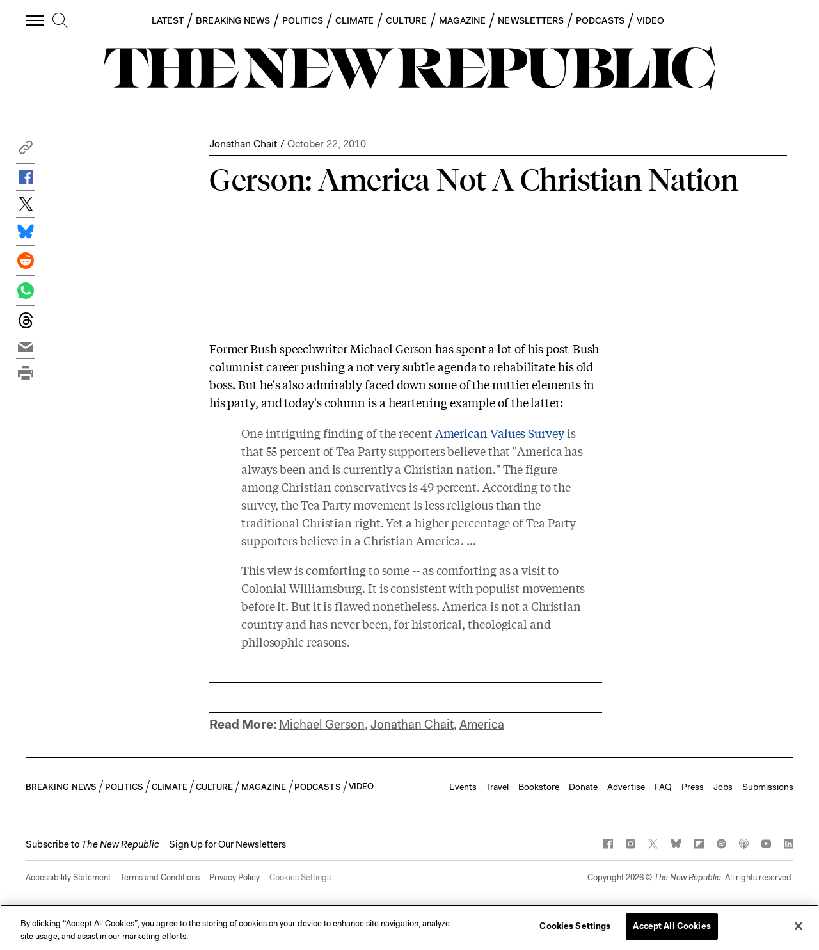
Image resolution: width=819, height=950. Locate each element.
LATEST (168, 20)
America (481, 724)
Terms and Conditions (160, 877)
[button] (25, 151)
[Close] (798, 926)
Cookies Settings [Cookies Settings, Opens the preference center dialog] (574, 926)
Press (692, 787)
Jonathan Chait (243, 143)
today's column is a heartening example (389, 402)
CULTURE (406, 20)
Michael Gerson (322, 724)
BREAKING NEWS (233, 20)
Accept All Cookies (671, 926)
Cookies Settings (300, 877)
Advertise (626, 787)
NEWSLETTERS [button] (531, 20)
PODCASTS (600, 20)
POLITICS (302, 20)
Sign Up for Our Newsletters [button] (227, 844)
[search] (60, 21)
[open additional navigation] (35, 20)
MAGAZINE (462, 20)
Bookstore (538, 787)
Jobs (723, 787)
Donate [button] (583, 787)
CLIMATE (354, 20)
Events (463, 787)
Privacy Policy (234, 877)
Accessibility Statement (68, 877)
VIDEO (650, 20)
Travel (497, 787)
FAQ (663, 787)
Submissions (767, 787)
